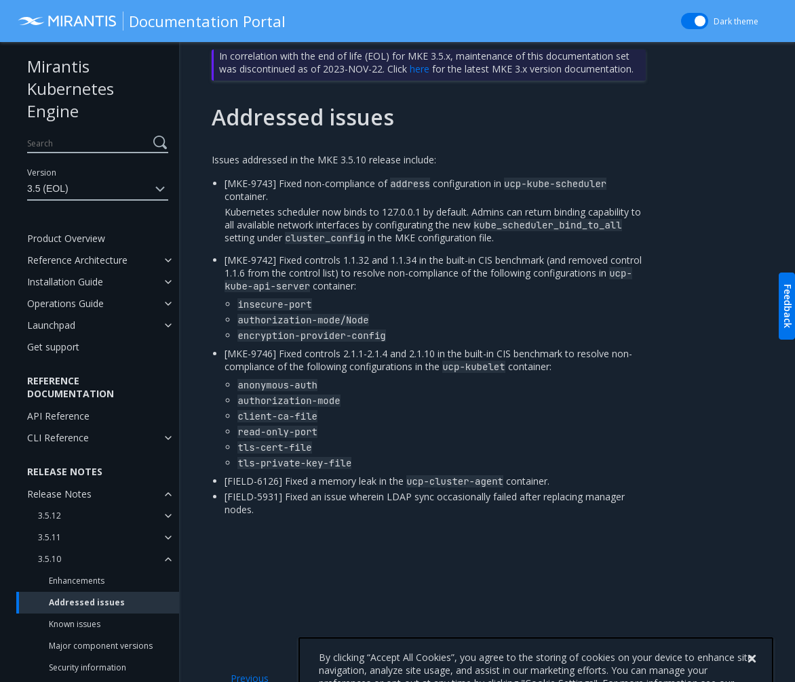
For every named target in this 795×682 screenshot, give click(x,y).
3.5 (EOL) (97, 189)
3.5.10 (49, 559)
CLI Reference (58, 437)
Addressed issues (87, 602)
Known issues (74, 624)
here (419, 68)
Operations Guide (65, 303)
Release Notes (59, 493)
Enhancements (76, 580)
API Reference (58, 415)
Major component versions (101, 645)
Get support (53, 346)
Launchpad (51, 325)
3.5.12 (49, 515)
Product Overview (66, 238)
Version (41, 172)
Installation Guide (65, 281)
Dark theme (736, 21)
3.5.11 (49, 537)
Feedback (787, 306)
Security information (87, 667)
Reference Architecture (77, 260)
